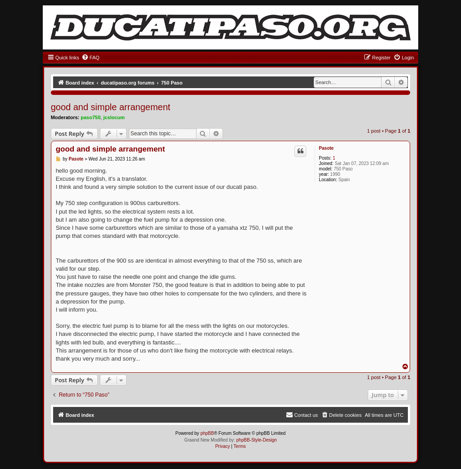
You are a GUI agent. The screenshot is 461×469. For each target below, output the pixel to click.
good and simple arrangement (111, 107)
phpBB (207, 433)
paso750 (90, 117)
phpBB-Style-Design (256, 440)
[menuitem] (90, 57)
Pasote (326, 148)
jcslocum (114, 117)
